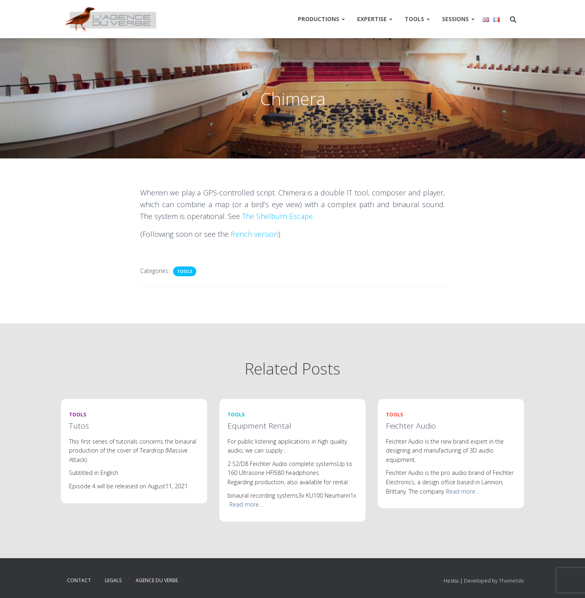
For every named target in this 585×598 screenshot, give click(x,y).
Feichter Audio (411, 425)
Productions (321, 19)
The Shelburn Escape (277, 216)
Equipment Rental (259, 425)
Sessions (458, 19)
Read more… (246, 504)
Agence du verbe (157, 580)
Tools (417, 19)
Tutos (79, 425)
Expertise (374, 19)
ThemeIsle (511, 580)
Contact (79, 580)
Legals (113, 580)
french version (254, 234)
